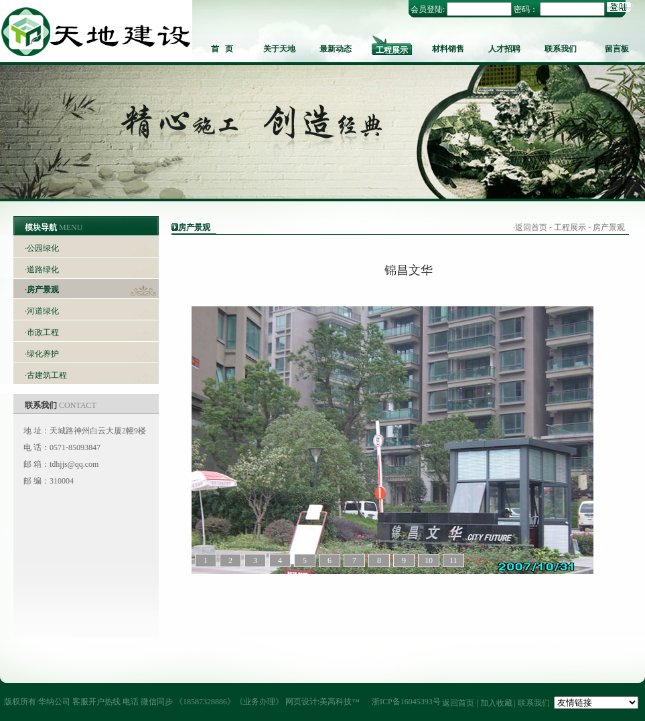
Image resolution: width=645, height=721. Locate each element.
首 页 (222, 49)
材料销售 (448, 49)
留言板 (617, 49)
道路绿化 (43, 269)
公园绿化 (43, 248)
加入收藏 (496, 703)
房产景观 (43, 289)
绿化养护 (43, 353)
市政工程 (43, 332)
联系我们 (561, 49)
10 (429, 560)
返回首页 (531, 227)
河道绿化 (43, 311)
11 (453, 560)
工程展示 (392, 50)
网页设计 (301, 701)
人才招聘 (504, 49)
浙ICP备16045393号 (406, 701)
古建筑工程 (47, 375)
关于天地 (279, 49)
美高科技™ (339, 701)
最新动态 (335, 49)
